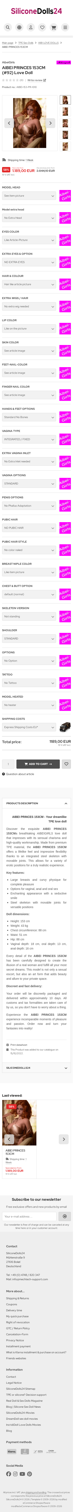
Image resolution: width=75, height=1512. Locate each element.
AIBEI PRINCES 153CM (15, 1152)
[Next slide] (50, 123)
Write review (35, 80)
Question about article (18, 774)
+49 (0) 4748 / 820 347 (25, 1275)
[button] (65, 100)
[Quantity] (8, 764)
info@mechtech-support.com (30, 1279)
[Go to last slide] (9, 123)
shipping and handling (35, 1492)
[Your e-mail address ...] (29, 1216)
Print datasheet (18, 1045)
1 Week (29, 160)
